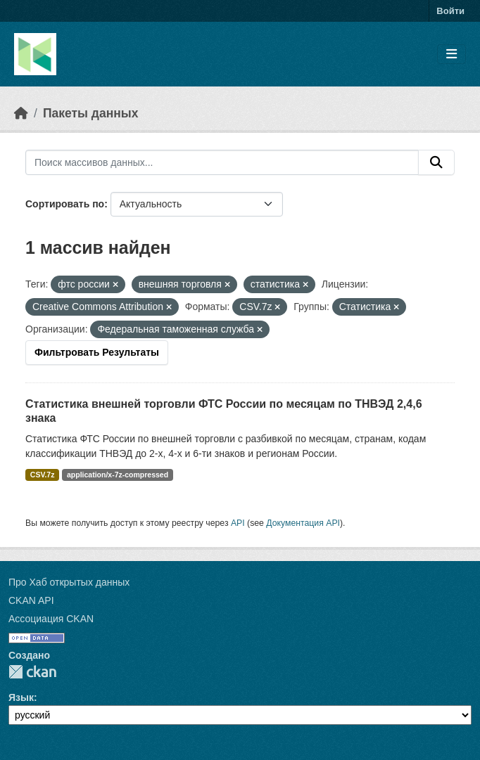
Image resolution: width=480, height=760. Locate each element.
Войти (450, 11)
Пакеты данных (91, 113)
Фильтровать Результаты (96, 352)
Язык (21, 697)
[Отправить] (436, 162)
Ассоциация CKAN (51, 618)
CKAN (32, 671)
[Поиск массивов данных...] (222, 162)
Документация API (303, 523)
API (238, 523)
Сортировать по (64, 204)
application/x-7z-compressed (117, 474)
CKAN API (31, 600)
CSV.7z (42, 474)
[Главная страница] (21, 113)
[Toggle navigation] (451, 54)
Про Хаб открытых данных (69, 582)
